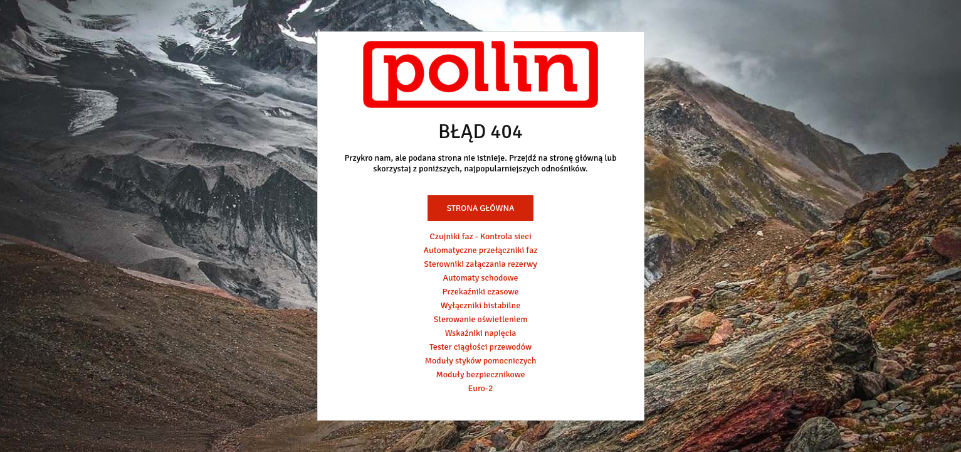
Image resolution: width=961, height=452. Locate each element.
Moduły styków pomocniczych (481, 360)
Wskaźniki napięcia (481, 333)
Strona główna (480, 208)
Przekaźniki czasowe (481, 291)
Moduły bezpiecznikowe (480, 374)
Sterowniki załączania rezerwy (480, 264)
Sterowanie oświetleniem (480, 319)
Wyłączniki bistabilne (481, 305)
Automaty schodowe (480, 277)
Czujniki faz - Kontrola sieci (480, 236)
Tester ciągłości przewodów (480, 347)
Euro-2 (480, 388)
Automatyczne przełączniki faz (481, 250)
